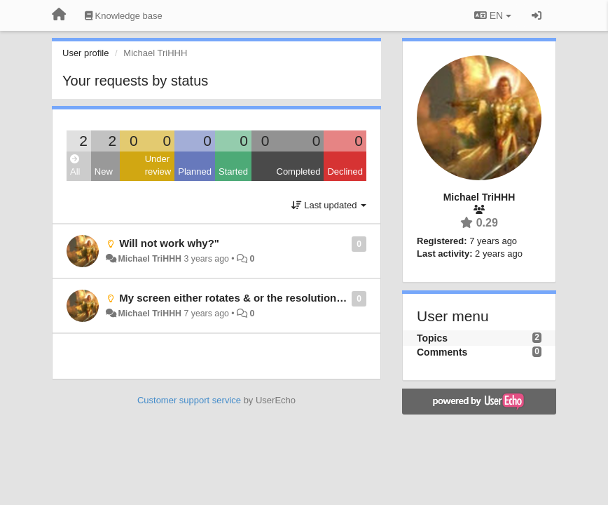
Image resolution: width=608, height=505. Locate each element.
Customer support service (189, 400)
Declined (345, 171)
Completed (299, 171)
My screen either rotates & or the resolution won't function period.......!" (296, 298)
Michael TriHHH (149, 259)
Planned (195, 171)
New (104, 171)
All (75, 165)
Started (233, 171)
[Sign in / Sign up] (536, 15)
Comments (442, 352)
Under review (158, 165)
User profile (85, 53)
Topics (432, 338)
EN (492, 15)
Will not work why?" (169, 243)
